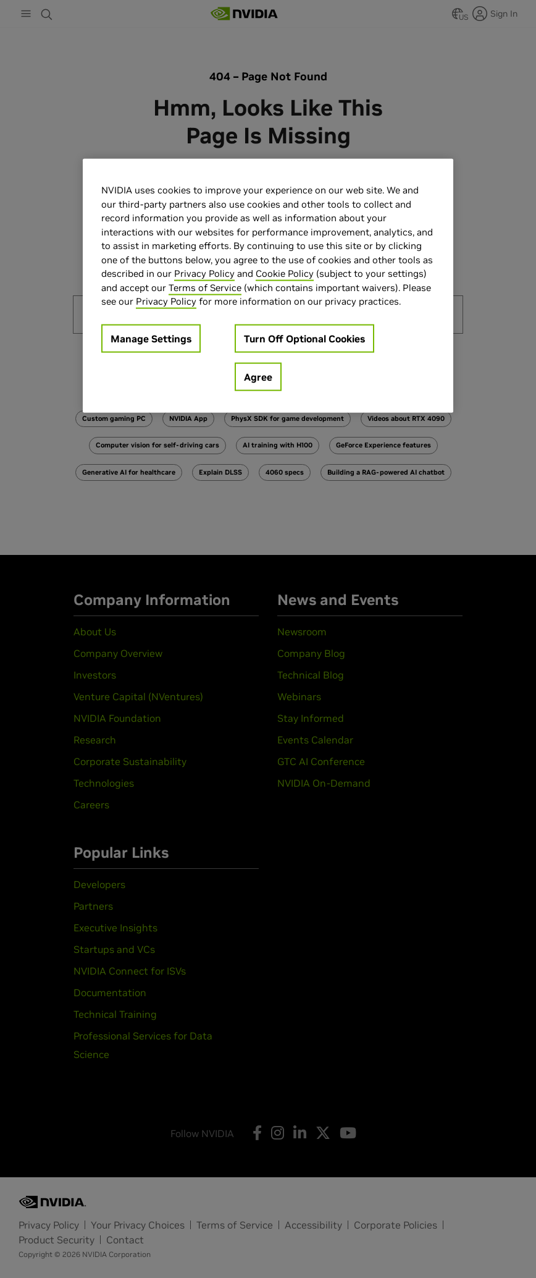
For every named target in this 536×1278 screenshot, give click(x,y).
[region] (268, 286)
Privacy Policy (204, 273)
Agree (258, 376)
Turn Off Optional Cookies (304, 338)
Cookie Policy (285, 273)
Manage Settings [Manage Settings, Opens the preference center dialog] (151, 338)
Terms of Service (205, 287)
